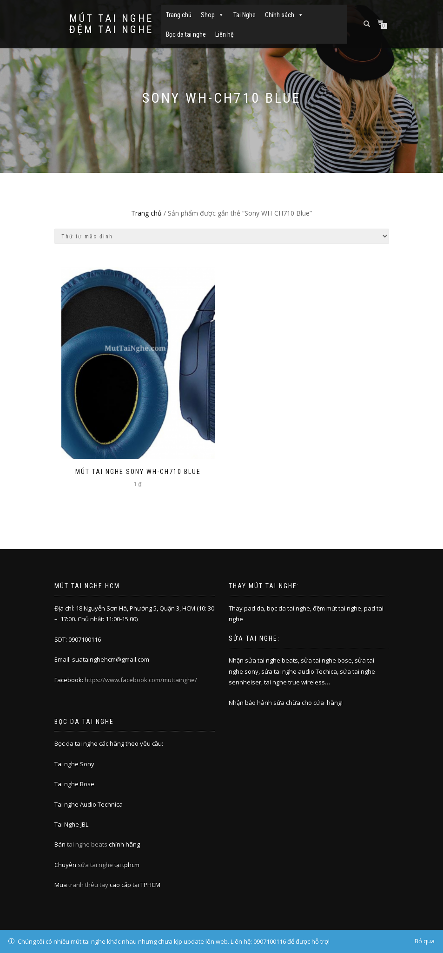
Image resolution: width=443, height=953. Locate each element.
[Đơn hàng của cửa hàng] (221, 236)
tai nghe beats (87, 844)
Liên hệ (224, 34)
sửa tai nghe (95, 865)
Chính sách (284, 15)
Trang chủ (179, 15)
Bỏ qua (425, 941)
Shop (212, 15)
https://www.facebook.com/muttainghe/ (141, 680)
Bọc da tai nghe (186, 34)
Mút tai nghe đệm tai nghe (111, 24)
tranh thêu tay (88, 885)
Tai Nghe (244, 15)
